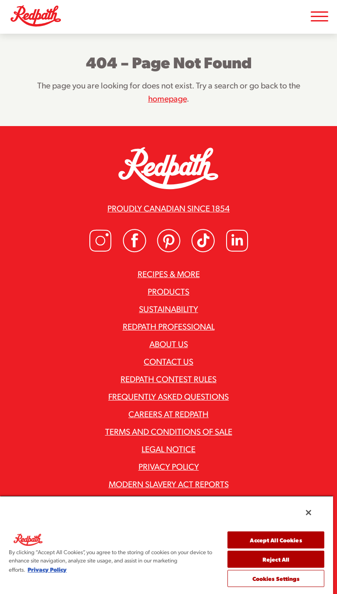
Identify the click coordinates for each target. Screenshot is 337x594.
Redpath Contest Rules (168, 378)
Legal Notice (168, 448)
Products (168, 291)
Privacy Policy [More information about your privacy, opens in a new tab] (47, 569)
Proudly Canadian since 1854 (168, 208)
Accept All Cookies (276, 540)
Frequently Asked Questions (168, 396)
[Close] (308, 512)
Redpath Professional (169, 326)
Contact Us (168, 361)
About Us (168, 343)
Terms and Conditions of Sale (168, 431)
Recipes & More (169, 273)
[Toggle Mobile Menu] (319, 17)
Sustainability (168, 308)
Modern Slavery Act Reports (169, 483)
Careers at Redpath (168, 413)
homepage (167, 98)
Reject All (276, 559)
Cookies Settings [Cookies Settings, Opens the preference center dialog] (276, 578)
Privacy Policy (168, 466)
